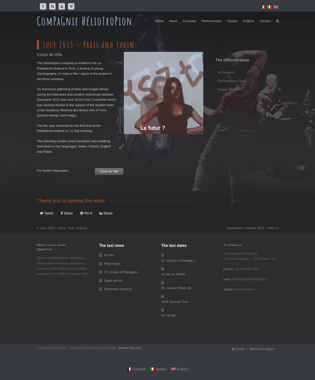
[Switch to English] (179, 369)
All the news (226, 72)
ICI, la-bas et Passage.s (121, 272)
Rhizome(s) (112, 264)
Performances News (232, 81)
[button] (277, 21)
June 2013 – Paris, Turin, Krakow (62, 228)
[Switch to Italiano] (158, 369)
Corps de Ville (109, 171)
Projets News (227, 89)
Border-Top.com (130, 348)
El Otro (109, 255)
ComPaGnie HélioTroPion (85, 21)
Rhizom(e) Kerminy (118, 289)
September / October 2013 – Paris (252, 228)
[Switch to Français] (136, 369)
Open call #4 (113, 280)
